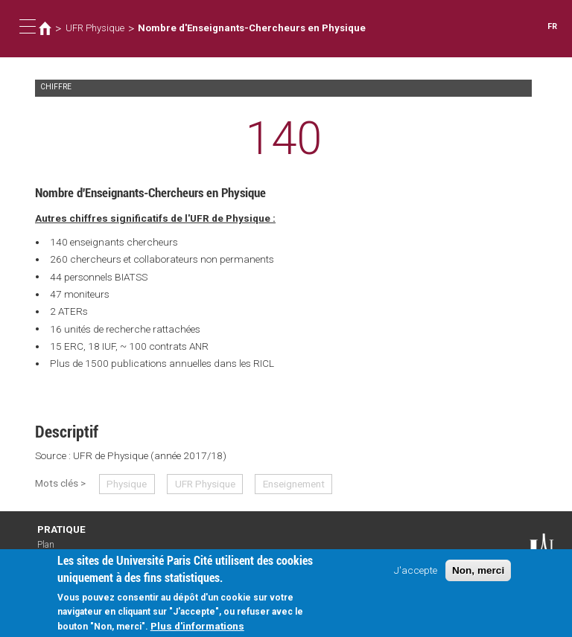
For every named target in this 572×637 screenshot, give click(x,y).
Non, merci (478, 577)
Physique (127, 484)
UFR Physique (95, 27)
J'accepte (415, 577)
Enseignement (294, 484)
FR (552, 26)
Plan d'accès (52, 550)
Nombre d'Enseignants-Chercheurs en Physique (252, 27)
